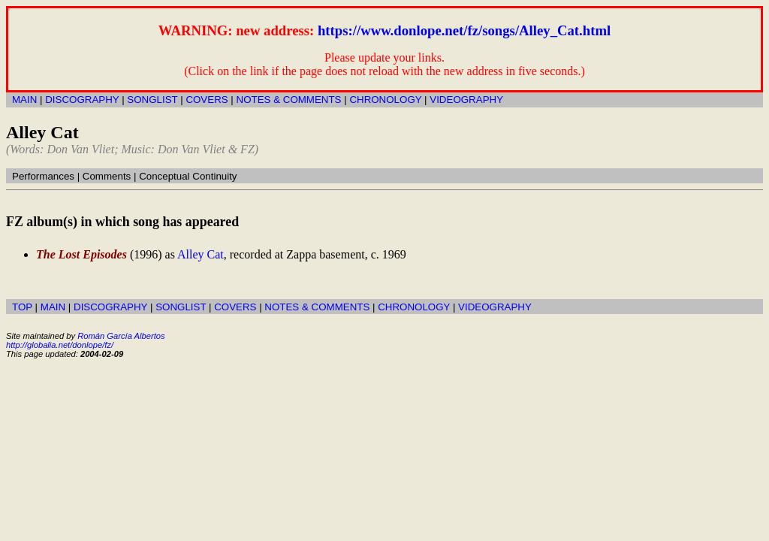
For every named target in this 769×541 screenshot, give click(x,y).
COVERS (206, 99)
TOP (22, 307)
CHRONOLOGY (385, 99)
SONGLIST (152, 99)
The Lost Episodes (81, 254)
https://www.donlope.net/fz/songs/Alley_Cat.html (464, 30)
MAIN (24, 99)
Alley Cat (200, 254)
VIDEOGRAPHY (466, 99)
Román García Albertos (120, 335)
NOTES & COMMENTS (289, 99)
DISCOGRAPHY (82, 99)
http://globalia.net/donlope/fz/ (59, 344)
